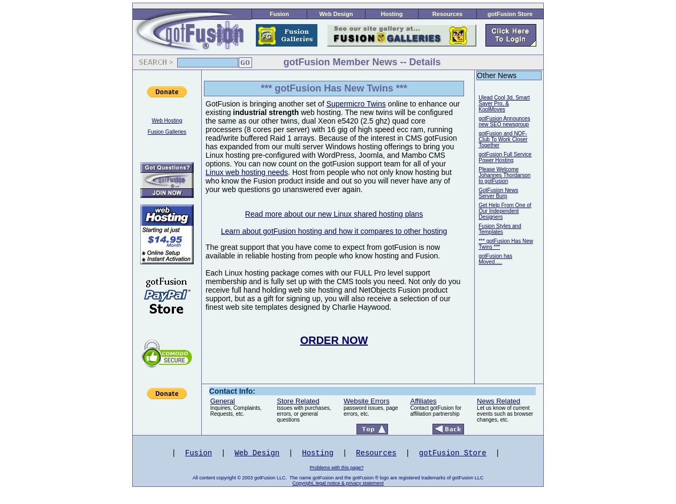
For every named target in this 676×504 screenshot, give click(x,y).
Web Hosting (166, 121)
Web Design (336, 14)
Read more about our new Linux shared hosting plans (334, 214)
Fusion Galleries (167, 132)
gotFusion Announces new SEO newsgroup (504, 121)
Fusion (279, 14)
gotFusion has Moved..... (495, 259)
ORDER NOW (334, 340)
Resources (447, 14)
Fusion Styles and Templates (499, 229)
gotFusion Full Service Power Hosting (504, 157)
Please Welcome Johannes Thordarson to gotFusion (504, 175)
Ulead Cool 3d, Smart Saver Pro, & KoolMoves (504, 103)
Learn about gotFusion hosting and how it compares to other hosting (334, 231)
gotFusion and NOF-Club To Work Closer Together (502, 139)
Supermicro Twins (356, 104)
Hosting (392, 14)
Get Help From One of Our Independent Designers (504, 211)
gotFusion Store (510, 14)
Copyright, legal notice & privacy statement (338, 483)
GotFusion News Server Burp (498, 193)
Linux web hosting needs (247, 172)
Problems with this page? (337, 467)
